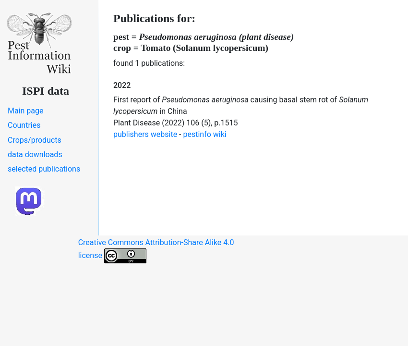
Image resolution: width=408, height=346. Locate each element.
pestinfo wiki (205, 134)
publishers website (145, 134)
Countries (24, 125)
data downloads (35, 154)
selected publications (44, 168)
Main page (26, 110)
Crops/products (34, 140)
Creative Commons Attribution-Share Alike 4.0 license (156, 250)
